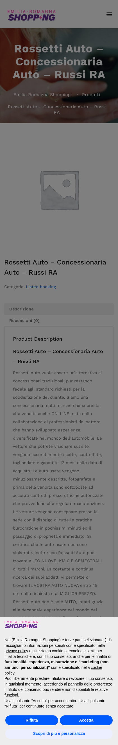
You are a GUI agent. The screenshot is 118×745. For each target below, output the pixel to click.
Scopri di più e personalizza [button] (59, 733)
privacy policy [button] (16, 651)
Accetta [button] (86, 720)
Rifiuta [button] (32, 720)
